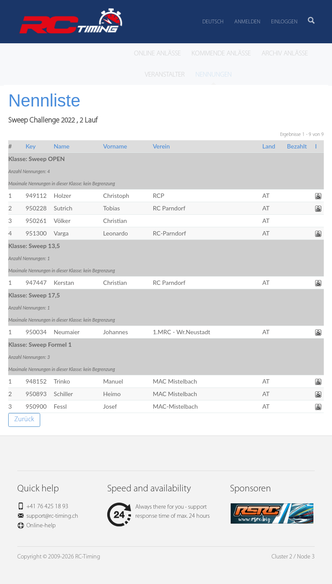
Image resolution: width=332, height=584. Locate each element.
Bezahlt (297, 146)
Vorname (115, 146)
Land (268, 146)
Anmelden (247, 22)
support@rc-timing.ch (52, 516)
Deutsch (212, 22)
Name (62, 146)
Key (30, 146)
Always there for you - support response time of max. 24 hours (158, 512)
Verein (161, 146)
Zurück (24, 419)
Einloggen (284, 22)
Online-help (41, 526)
